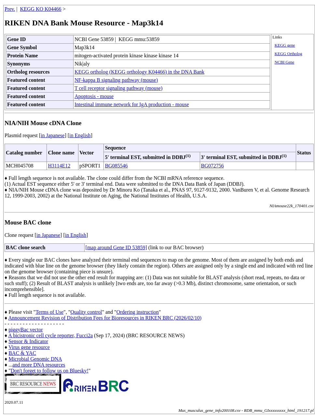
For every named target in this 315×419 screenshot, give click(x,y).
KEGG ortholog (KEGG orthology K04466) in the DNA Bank (139, 72)
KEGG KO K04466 (41, 9)
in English (79, 135)
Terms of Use (49, 312)
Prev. (10, 9)
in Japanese (52, 135)
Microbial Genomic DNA (35, 359)
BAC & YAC (22, 353)
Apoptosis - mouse (94, 96)
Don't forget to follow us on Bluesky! (50, 370)
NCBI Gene (284, 62)
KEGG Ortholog (288, 53)
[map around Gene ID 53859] (116, 247)
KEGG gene (285, 45)
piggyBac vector (25, 329)
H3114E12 (59, 165)
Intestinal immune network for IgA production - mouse (132, 104)
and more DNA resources (38, 365)
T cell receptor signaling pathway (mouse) (118, 88)
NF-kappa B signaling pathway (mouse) (116, 80)
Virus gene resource (29, 347)
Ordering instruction (137, 312)
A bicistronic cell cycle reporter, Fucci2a (50, 335)
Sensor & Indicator (28, 341)
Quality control (86, 312)
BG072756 (212, 165)
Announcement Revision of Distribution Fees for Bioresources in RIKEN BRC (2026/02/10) (104, 318)
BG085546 (116, 165)
